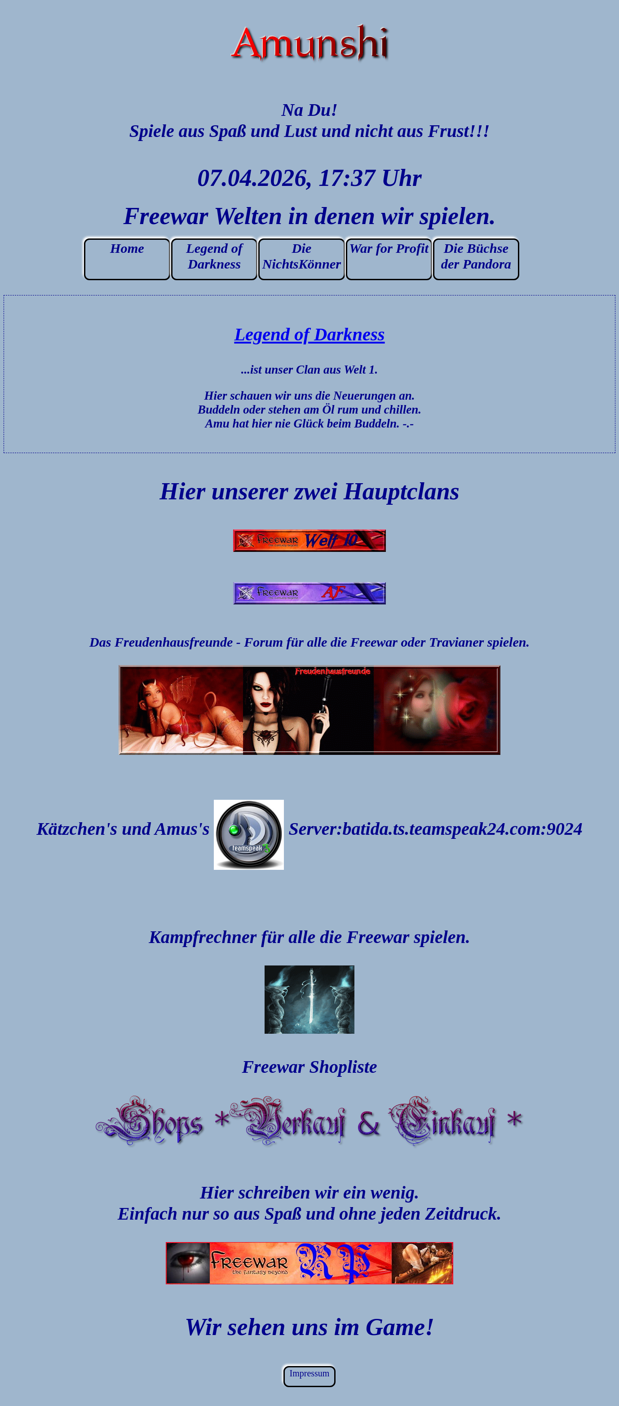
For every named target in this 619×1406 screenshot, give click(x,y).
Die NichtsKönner (301, 256)
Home (127, 248)
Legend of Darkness (214, 256)
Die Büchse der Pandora (476, 256)
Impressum (310, 1373)
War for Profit (389, 248)
